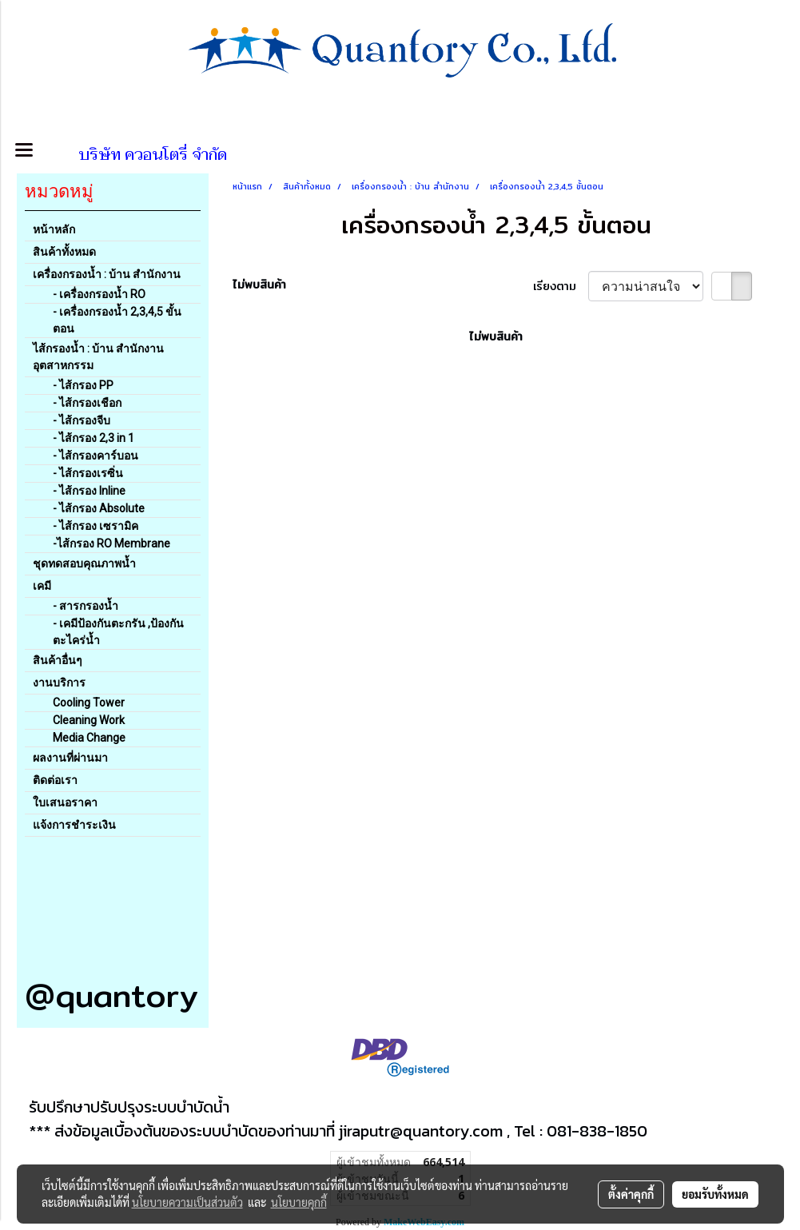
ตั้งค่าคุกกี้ (631, 1194)
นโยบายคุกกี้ (299, 1202)
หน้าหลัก (54, 229)
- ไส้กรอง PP (83, 385)
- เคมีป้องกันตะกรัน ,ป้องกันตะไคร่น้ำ (118, 632)
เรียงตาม (560, 286)
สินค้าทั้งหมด (64, 251)
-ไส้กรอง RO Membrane (111, 543)
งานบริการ (59, 682)
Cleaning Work (89, 720)
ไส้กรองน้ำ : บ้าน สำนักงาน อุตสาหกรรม (98, 357)
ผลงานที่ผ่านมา (70, 757)
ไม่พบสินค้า (259, 285)
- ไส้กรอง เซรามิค (95, 525)
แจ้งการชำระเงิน (74, 824)
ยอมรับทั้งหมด (715, 1194)
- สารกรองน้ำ (85, 605)
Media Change (89, 737)
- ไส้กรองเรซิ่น (88, 473)
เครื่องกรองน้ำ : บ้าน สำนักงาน (107, 274)
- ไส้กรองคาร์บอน (95, 455)
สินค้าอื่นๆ (57, 660)
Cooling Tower (89, 702)
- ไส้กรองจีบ (81, 420)
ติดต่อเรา (55, 780)
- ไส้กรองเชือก (87, 402)
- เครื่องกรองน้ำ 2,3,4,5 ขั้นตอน (117, 320)
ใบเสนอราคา (65, 802)
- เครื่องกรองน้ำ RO (99, 294)
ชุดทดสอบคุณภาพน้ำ (84, 563)
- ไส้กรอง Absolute (99, 508)
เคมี (42, 585)
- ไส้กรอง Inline (89, 490)
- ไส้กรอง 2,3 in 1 (93, 438)
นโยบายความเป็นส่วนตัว (187, 1202)
